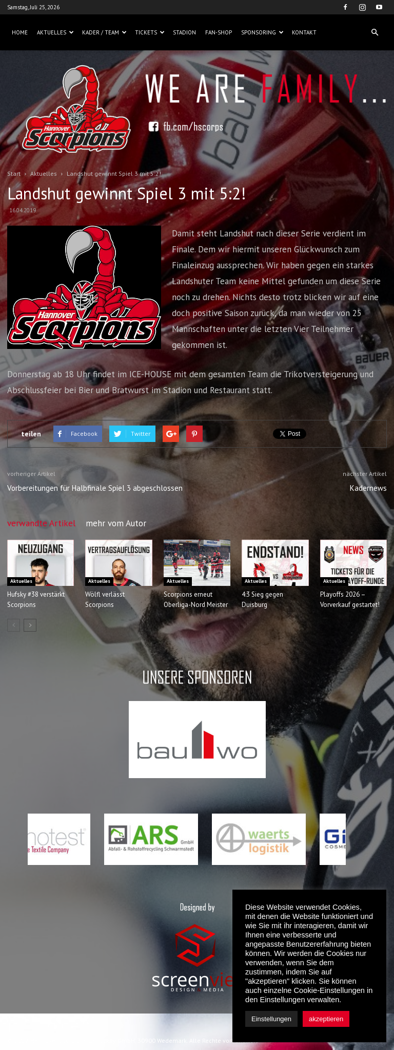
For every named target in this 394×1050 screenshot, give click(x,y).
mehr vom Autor (116, 523)
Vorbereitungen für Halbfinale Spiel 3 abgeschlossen (95, 488)
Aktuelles (55, 32)
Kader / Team (104, 32)
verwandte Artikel (41, 523)
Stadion (184, 32)
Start (14, 173)
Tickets (150, 32)
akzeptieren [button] (326, 1019)
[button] (374, 32)
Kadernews (368, 488)
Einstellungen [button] (271, 1019)
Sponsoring (262, 32)
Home (20, 32)
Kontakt (304, 32)
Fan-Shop (218, 32)
